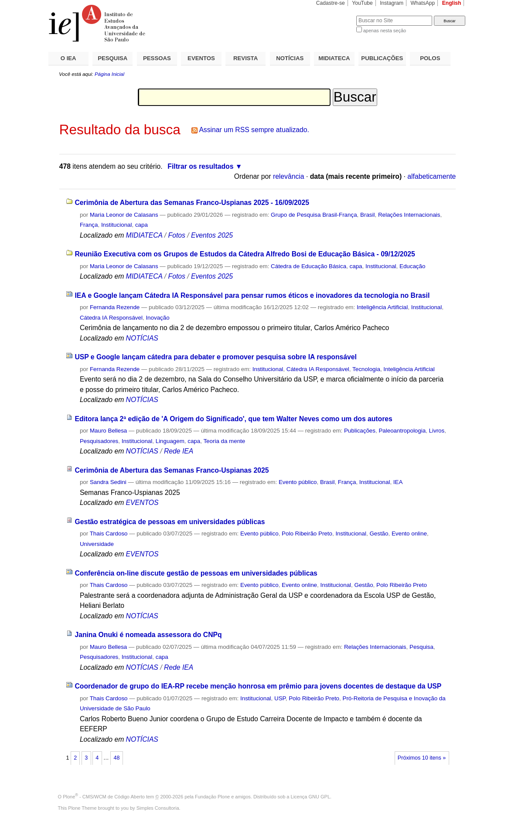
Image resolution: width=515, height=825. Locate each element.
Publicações (359, 430)
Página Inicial (109, 74)
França (89, 225)
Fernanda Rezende (115, 307)
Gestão (378, 533)
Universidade (97, 544)
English (451, 3)
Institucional (116, 225)
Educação (412, 266)
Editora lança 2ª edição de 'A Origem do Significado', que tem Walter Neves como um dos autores (233, 419)
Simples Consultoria (157, 808)
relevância (288, 176)
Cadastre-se (330, 3)
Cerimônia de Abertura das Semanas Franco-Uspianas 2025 (172, 470)
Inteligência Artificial (382, 307)
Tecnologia (366, 369)
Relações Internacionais (409, 214)
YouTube (362, 3)
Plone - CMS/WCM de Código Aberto (104, 796)
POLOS (430, 58)
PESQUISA (112, 58)
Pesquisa (421, 647)
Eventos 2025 (212, 235)
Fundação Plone (212, 796)
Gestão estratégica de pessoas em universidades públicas (170, 521)
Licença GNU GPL (310, 796)
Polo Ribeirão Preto (307, 533)
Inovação (157, 317)
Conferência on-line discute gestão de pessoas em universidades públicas (196, 573)
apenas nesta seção (384, 30)
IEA (398, 482)
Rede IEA (178, 451)
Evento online (409, 533)
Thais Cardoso (109, 533)
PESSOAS (157, 58)
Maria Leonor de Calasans (124, 214)
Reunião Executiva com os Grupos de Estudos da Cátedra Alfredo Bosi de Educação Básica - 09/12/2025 (245, 254)
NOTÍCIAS (290, 58)
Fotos (176, 235)
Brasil (367, 214)
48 (116, 758)
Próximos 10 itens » (422, 758)
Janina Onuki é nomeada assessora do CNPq (148, 634)
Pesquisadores (99, 441)
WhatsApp (422, 3)
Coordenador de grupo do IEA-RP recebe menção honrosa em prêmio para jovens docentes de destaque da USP (258, 686)
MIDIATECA (334, 58)
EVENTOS (201, 58)
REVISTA (245, 58)
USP (280, 698)
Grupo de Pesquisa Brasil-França (314, 214)
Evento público (298, 482)
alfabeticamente (431, 176)
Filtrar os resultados (200, 166)
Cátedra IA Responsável (111, 317)
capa (141, 225)
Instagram (391, 3)
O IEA (68, 58)
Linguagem (170, 441)
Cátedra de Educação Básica (308, 266)
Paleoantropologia (402, 430)
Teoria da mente (224, 441)
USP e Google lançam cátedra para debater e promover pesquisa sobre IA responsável (215, 357)
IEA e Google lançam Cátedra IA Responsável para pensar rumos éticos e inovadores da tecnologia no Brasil (252, 295)
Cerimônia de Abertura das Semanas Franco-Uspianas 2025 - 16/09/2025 (192, 202)
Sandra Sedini (108, 482)
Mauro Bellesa (108, 430)
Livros (437, 430)
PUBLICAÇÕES (382, 58)
